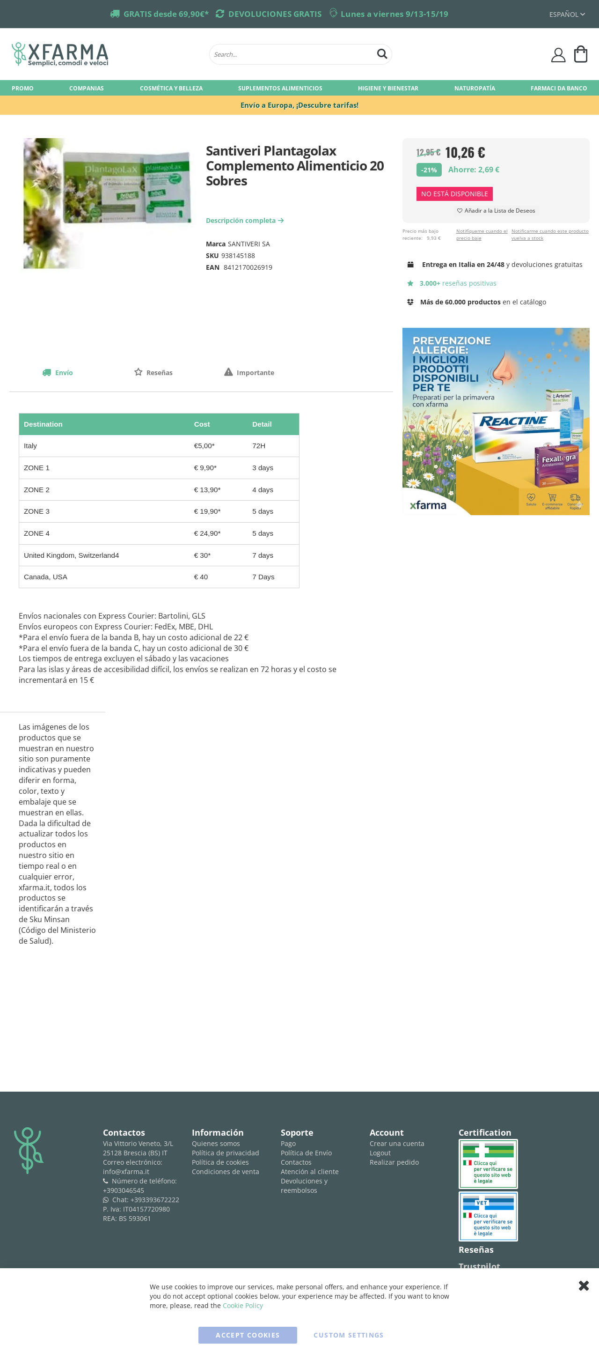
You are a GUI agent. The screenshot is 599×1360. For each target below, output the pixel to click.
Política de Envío (306, 1152)
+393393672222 (155, 1199)
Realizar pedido (394, 1162)
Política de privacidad (225, 1152)
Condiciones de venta (225, 1171)
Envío (63, 372)
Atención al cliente (310, 1171)
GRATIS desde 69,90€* (166, 13)
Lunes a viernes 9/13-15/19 (395, 13)
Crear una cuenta (397, 1143)
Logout (380, 1152)
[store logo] (106, 54)
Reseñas (159, 372)
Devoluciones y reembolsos (304, 1185)
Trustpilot (479, 1266)
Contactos (296, 1162)
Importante (254, 372)
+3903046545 (123, 1190)
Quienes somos (216, 1143)
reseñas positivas (452, 283)
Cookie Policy (243, 1305)
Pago (288, 1143)
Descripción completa (246, 220)
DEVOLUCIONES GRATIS (274, 13)
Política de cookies (220, 1162)
